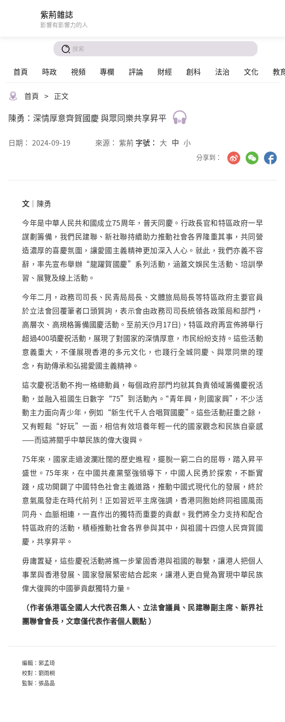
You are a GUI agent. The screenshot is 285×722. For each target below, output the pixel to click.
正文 (61, 95)
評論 (136, 71)
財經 (164, 71)
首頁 (20, 71)
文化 (251, 71)
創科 (193, 71)
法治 (222, 71)
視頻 (78, 71)
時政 (49, 71)
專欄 (107, 71)
